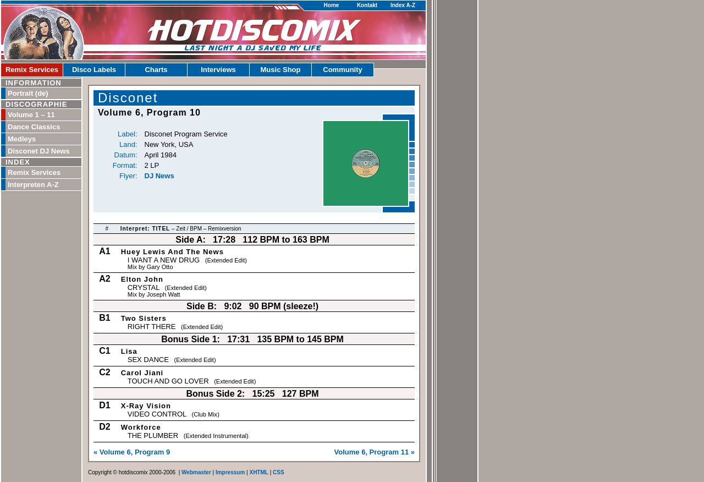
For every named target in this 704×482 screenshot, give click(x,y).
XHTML (258, 472)
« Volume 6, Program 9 (132, 452)
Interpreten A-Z (33, 184)
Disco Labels (94, 69)
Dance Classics (34, 127)
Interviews (218, 69)
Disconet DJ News (39, 151)
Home (331, 5)
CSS (278, 472)
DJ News (159, 176)
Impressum (230, 472)
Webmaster (196, 472)
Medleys (22, 139)
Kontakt (367, 5)
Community (342, 69)
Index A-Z (403, 5)
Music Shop (281, 69)
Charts (156, 69)
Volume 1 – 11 (31, 115)
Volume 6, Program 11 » (374, 452)
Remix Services (32, 69)
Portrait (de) (28, 93)
